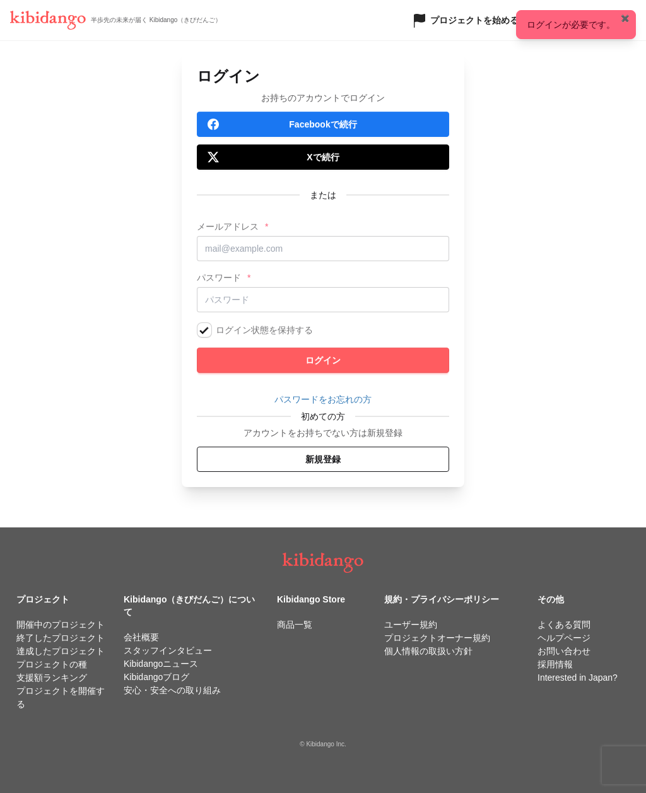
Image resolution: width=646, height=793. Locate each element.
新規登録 (323, 459)
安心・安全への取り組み (172, 690)
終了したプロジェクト (60, 638)
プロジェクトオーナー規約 (437, 638)
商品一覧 (294, 625)
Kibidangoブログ (156, 677)
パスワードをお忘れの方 (323, 399)
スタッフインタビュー (168, 650)
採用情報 (555, 664)
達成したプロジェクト (60, 651)
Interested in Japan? (577, 678)
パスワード (219, 278)
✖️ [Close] (625, 18)
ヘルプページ (563, 638)
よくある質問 (563, 625)
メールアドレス (228, 226)
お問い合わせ (563, 651)
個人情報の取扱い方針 (428, 651)
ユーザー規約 (410, 625)
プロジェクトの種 (51, 664)
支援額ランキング (51, 678)
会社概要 (141, 637)
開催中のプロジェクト (60, 625)
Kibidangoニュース (161, 664)
